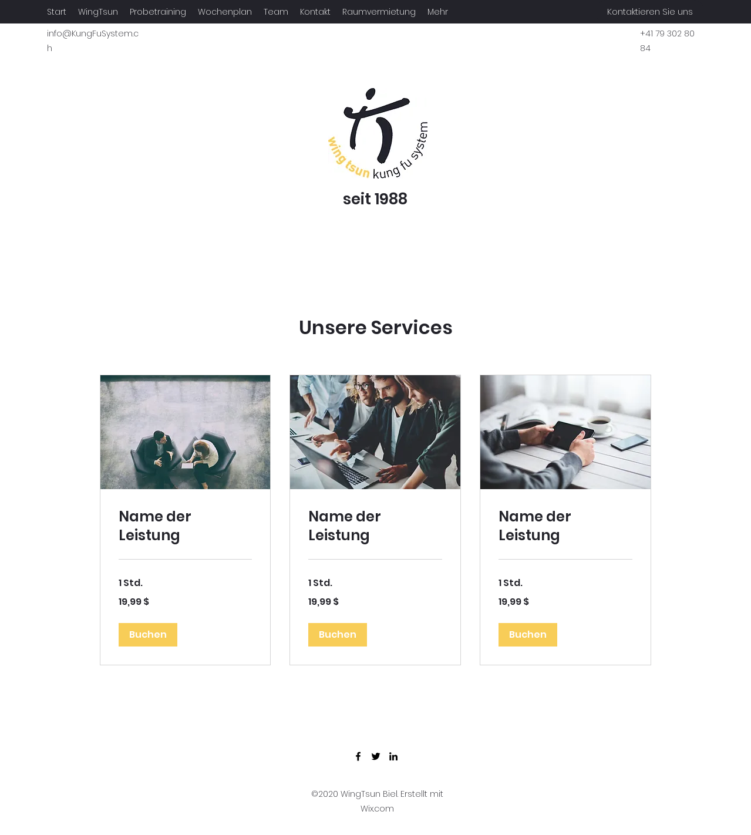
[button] (148, 635)
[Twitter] (376, 756)
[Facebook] (358, 756)
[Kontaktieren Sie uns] (650, 11)
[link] (185, 526)
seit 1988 (375, 199)
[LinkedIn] (393, 756)
